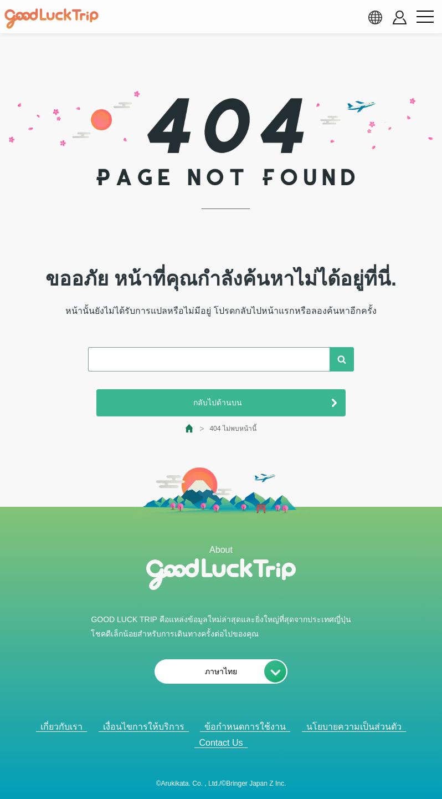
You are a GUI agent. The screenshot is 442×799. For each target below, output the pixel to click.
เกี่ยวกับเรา (61, 726)
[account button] (400, 17)
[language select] (375, 17)
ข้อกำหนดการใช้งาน (245, 726)
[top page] (190, 428)
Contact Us (221, 742)
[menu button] (425, 17)
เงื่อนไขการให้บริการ (143, 726)
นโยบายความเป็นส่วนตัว (354, 726)
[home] (51, 19)
